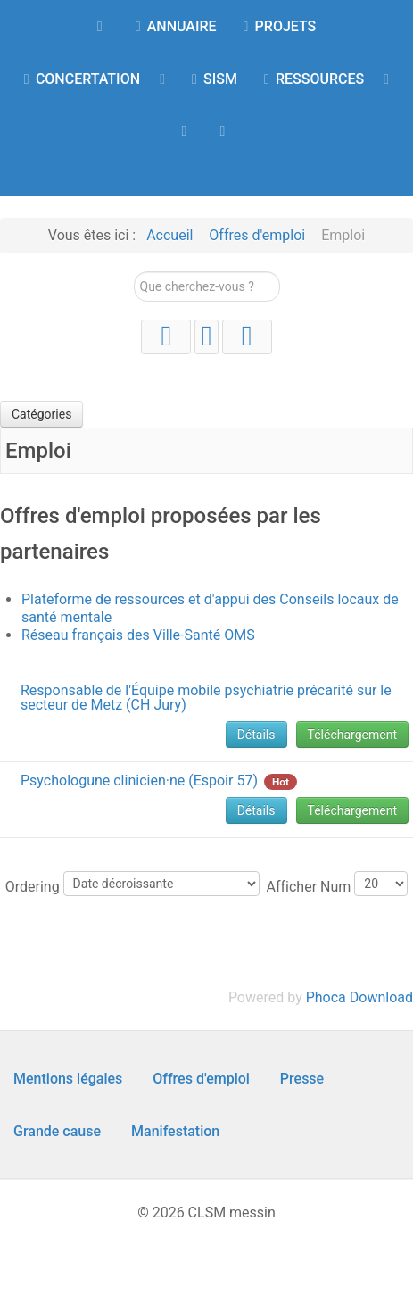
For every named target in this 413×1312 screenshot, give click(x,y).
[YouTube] (166, 337)
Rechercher (134, 271)
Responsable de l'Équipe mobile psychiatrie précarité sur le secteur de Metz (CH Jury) (206, 697)
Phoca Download (359, 997)
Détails (256, 734)
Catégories (41, 414)
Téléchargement (353, 734)
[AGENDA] (187, 130)
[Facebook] (247, 337)
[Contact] (226, 130)
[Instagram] (206, 337)
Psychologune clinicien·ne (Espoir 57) (139, 780)
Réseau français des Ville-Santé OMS (138, 635)
